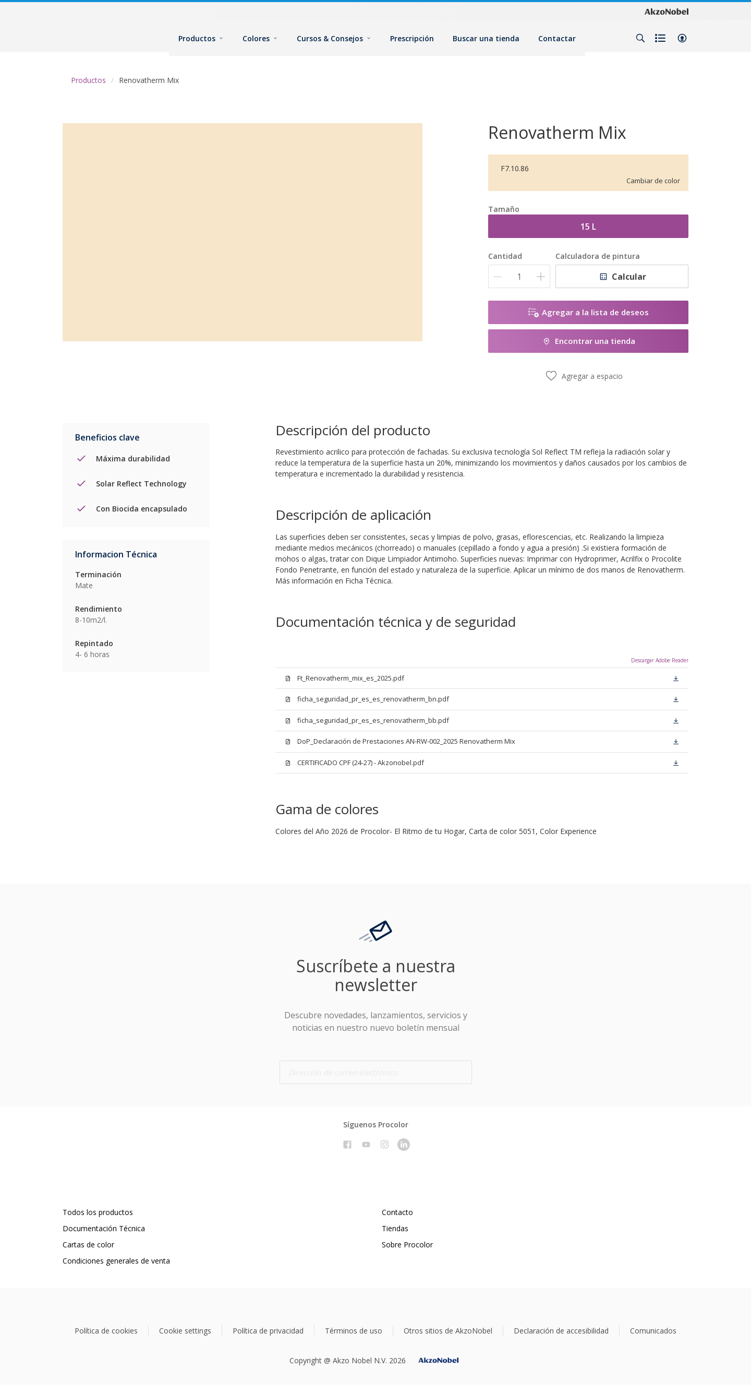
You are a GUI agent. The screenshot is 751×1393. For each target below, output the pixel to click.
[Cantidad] (519, 276)
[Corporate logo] (666, 11)
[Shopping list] (661, 38)
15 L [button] (588, 226)
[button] (682, 38)
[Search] (640, 38)
